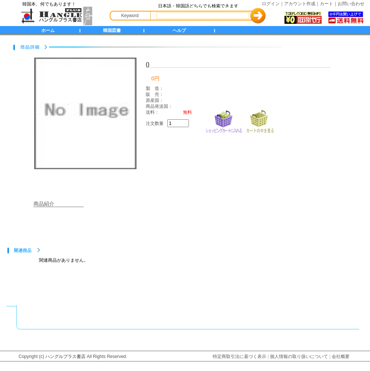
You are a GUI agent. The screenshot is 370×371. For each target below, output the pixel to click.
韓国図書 (112, 30)
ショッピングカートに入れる (223, 120)
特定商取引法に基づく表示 (239, 356)
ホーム (48, 30)
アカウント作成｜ (302, 3)
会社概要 (341, 356)
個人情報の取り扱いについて (299, 356)
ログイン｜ (273, 3)
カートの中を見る (260, 120)
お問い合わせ (351, 3)
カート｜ (329, 3)
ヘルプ (179, 30)
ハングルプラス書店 (65, 356)
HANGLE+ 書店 (55, 16)
